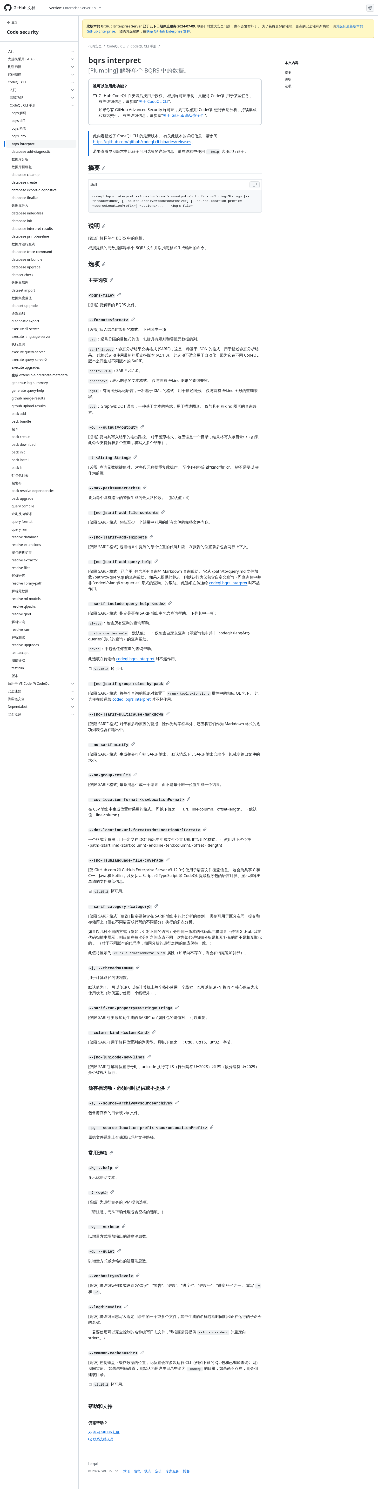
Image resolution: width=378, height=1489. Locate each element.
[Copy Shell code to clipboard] (255, 184)
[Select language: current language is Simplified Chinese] (370, 8)
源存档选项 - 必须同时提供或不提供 (129, 1088)
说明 (97, 226)
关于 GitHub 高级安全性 (183, 115)
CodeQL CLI (116, 46)
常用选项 (100, 1153)
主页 (12, 22)
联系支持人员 (100, 1439)
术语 (126, 1471)
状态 (147, 1471)
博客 (186, 1471)
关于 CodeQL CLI (154, 101)
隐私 (137, 1471)
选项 (97, 264)
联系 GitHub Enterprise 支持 (168, 31)
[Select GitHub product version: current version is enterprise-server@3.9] (75, 8)
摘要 (97, 168)
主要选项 (100, 280)
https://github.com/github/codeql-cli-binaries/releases (142, 141)
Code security (23, 32)
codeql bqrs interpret (228, 582)
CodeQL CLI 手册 (143, 46)
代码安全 (95, 46)
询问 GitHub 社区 (104, 1432)
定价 (158, 1471)
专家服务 (172, 1471)
